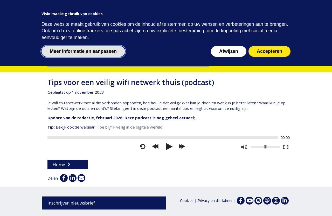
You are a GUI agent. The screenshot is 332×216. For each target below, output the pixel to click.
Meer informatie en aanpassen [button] (83, 51)
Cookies (186, 200)
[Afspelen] (168, 146)
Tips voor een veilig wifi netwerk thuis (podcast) (130, 82)
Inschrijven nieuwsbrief (71, 203)
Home (59, 165)
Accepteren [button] (269, 51)
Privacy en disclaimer (215, 200)
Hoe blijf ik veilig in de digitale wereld (129, 127)
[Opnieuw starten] (142, 146)
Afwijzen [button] (228, 51)
